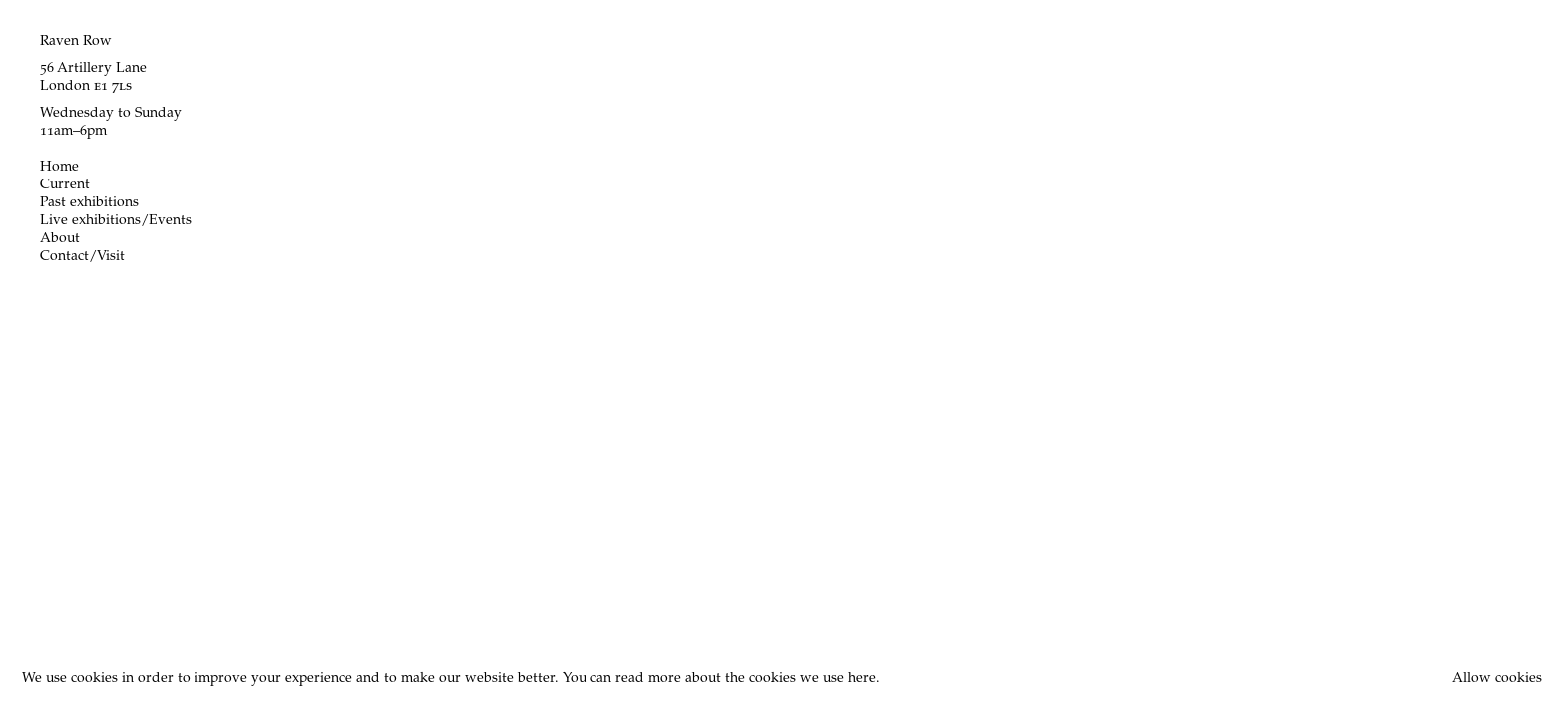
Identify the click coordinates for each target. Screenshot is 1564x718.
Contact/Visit (82, 257)
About (60, 239)
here (862, 679)
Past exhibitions (89, 203)
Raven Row (76, 42)
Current (65, 185)
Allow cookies (1497, 679)
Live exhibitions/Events (116, 221)
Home (59, 168)
